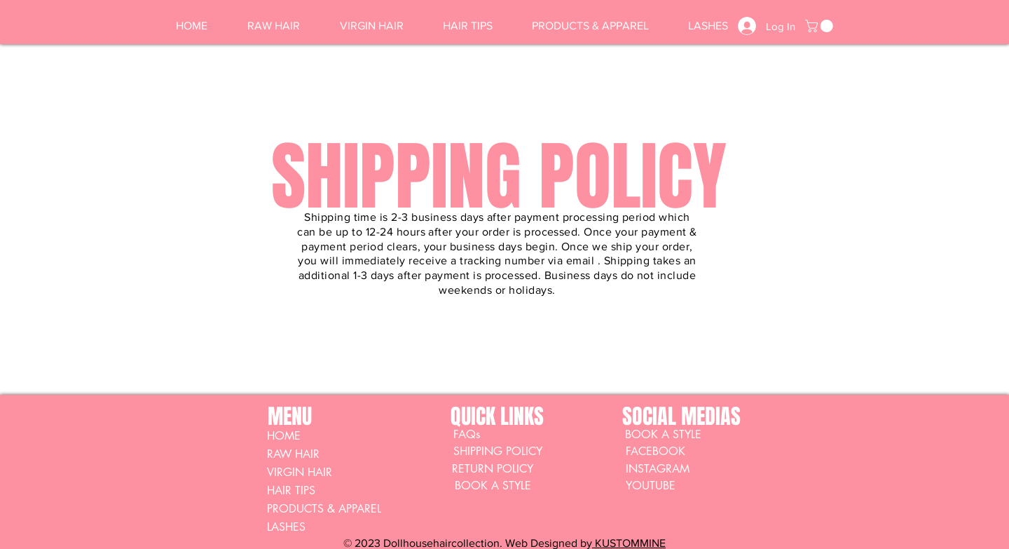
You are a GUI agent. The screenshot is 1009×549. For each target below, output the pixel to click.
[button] (820, 26)
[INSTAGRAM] (675, 469)
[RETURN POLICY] (492, 469)
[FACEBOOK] (675, 452)
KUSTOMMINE (629, 543)
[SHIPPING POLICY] (497, 452)
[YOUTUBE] (675, 486)
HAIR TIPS (291, 490)
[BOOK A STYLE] (663, 435)
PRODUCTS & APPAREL (324, 508)
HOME (284, 435)
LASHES (286, 527)
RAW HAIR (293, 454)
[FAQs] (466, 435)
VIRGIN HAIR (299, 472)
